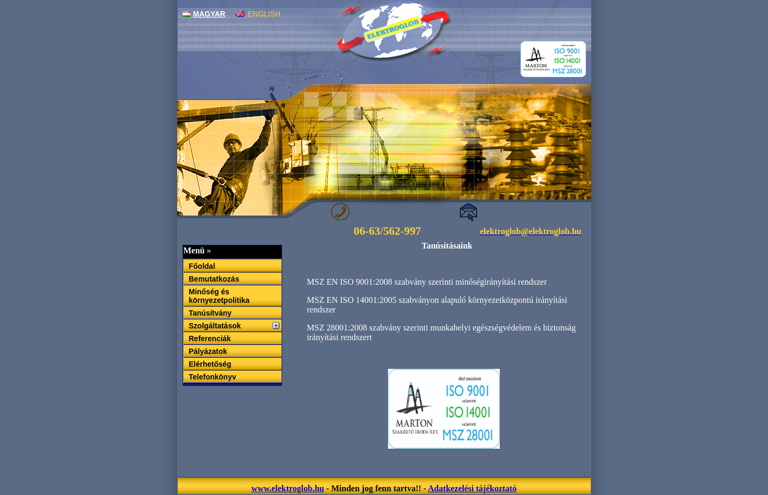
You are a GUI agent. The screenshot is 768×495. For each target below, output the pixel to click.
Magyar (204, 14)
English (257, 14)
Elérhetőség (210, 364)
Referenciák (210, 338)
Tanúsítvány (210, 313)
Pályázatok (208, 351)
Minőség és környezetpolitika (219, 295)
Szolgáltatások (215, 325)
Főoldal (202, 266)
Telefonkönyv (212, 377)
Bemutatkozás (214, 279)
